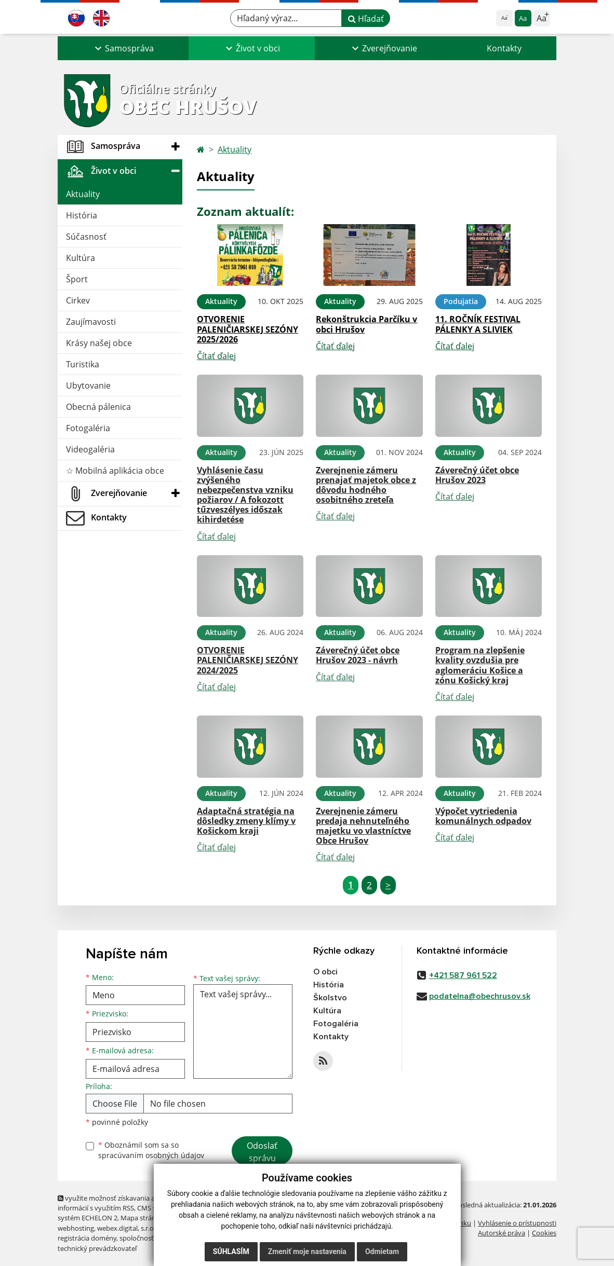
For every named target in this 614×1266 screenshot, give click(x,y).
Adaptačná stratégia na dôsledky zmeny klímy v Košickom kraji (246, 820)
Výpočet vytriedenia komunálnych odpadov (483, 816)
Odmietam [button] (382, 1251)
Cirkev (78, 300)
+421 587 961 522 (463, 975)
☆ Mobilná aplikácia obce (115, 470)
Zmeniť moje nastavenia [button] (307, 1251)
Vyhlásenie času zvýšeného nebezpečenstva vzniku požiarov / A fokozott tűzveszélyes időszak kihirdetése (245, 495)
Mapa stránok (142, 1217)
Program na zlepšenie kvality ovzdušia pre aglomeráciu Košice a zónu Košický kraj (480, 665)
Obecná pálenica (98, 406)
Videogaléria (90, 449)
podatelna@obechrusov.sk (479, 996)
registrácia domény (87, 1238)
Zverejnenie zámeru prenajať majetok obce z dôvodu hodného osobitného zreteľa (366, 485)
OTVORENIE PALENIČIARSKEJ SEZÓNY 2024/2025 (247, 660)
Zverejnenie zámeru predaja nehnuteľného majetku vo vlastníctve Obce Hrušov (363, 826)
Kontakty (504, 48)
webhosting (76, 1228)
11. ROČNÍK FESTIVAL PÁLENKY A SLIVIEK (477, 324)
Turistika (82, 364)
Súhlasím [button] (231, 1251)
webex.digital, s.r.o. (126, 1228)
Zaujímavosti (91, 321)
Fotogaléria (88, 428)
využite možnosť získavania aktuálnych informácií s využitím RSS (121, 1203)
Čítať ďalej (216, 356)
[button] (123, 48)
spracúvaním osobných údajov (151, 1155)
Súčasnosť (86, 236)
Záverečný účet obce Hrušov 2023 (477, 475)
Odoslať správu (262, 1152)
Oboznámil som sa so (151, 1150)
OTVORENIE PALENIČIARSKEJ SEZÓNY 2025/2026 (247, 329)
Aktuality (83, 194)
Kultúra (80, 258)
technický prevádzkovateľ (97, 1248)
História (81, 215)
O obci (325, 972)
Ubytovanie (88, 385)
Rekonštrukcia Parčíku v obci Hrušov (366, 324)
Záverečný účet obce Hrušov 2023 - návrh (357, 655)
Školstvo (330, 998)
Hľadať (366, 18)
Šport (77, 279)
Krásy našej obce (99, 343)
